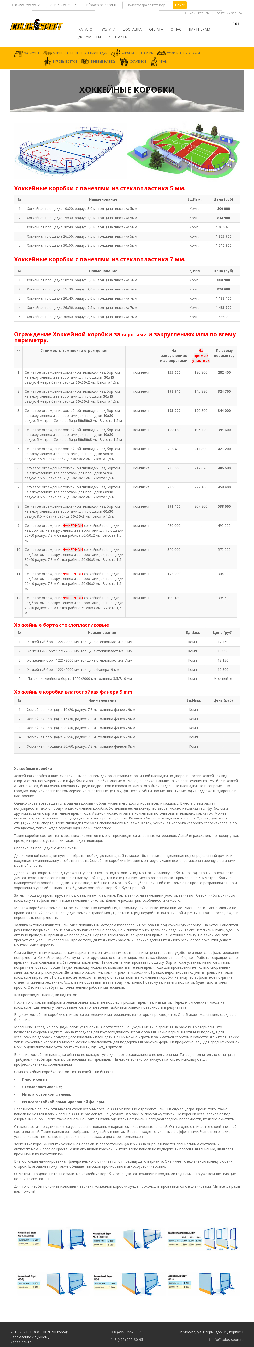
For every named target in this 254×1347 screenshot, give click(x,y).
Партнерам (199, 29)
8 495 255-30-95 (63, 4)
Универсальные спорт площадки (80, 53)
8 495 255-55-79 (28, 4)
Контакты (118, 36)
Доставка (132, 29)
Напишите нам (198, 13)
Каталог (86, 29)
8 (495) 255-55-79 (128, 1332)
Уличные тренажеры (137, 53)
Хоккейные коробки (183, 53)
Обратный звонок (229, 13)
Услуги (108, 29)
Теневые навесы (103, 61)
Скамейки (138, 61)
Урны (163, 61)
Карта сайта (20, 1342)
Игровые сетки (65, 61)
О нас (176, 29)
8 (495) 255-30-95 (129, 1339)
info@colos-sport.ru (101, 4)
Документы (89, 36)
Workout (31, 53)
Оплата (156, 29)
